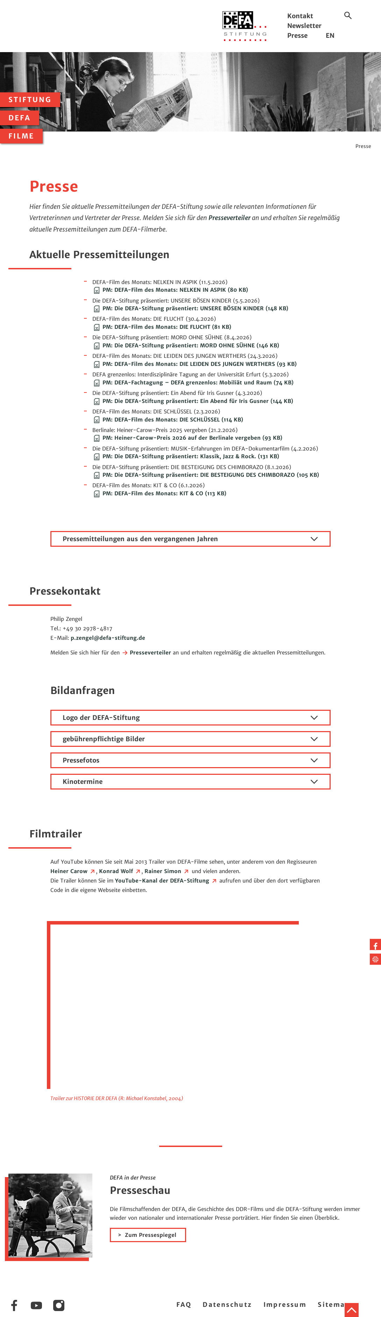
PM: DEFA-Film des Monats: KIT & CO (159, 493)
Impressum (285, 1305)
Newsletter (304, 26)
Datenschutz (227, 1305)
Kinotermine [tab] (190, 782)
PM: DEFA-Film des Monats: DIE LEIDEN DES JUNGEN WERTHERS (194, 364)
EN (330, 35)
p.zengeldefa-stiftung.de (108, 638)
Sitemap (334, 1305)
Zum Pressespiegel (150, 1235)
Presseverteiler (230, 218)
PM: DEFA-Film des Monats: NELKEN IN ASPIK (170, 289)
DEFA (19, 117)
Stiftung (30, 99)
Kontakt (300, 16)
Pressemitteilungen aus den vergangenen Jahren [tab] (190, 539)
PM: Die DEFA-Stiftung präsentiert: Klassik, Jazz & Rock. (185, 456)
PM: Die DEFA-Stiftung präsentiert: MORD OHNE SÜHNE (185, 345)
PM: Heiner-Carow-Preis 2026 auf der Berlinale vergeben (187, 437)
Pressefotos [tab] (190, 760)
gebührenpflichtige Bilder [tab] (190, 739)
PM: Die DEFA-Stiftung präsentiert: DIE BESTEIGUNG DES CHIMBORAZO (205, 475)
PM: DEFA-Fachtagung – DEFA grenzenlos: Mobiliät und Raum (193, 382)
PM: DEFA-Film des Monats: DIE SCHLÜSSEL (167, 419)
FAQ (183, 1305)
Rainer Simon (167, 871)
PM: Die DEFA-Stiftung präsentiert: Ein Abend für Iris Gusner (192, 401)
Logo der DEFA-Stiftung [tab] (190, 718)
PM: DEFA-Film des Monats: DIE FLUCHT (161, 327)
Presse (297, 35)
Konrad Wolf (120, 871)
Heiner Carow (73, 871)
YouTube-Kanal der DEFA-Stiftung (166, 880)
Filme (21, 136)
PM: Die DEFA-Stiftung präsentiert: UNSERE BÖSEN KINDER (190, 308)
